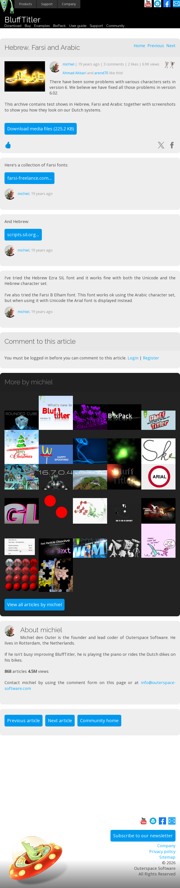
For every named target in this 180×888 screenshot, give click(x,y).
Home (139, 45)
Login (133, 358)
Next (171, 45)
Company (69, 4)
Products (25, 4)
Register (151, 358)
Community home (99, 720)
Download (12, 26)
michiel (68, 64)
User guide (77, 26)
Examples (42, 26)
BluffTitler (22, 20)
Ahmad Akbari (74, 72)
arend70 (101, 72)
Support (47, 4)
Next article (60, 720)
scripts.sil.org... (23, 235)
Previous (155, 45)
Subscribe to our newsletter (143, 836)
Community (115, 26)
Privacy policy (162, 851)
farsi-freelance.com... (29, 178)
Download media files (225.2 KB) (40, 129)
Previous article (23, 720)
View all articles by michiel (34, 604)
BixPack (59, 26)
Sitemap (167, 857)
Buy (28, 26)
